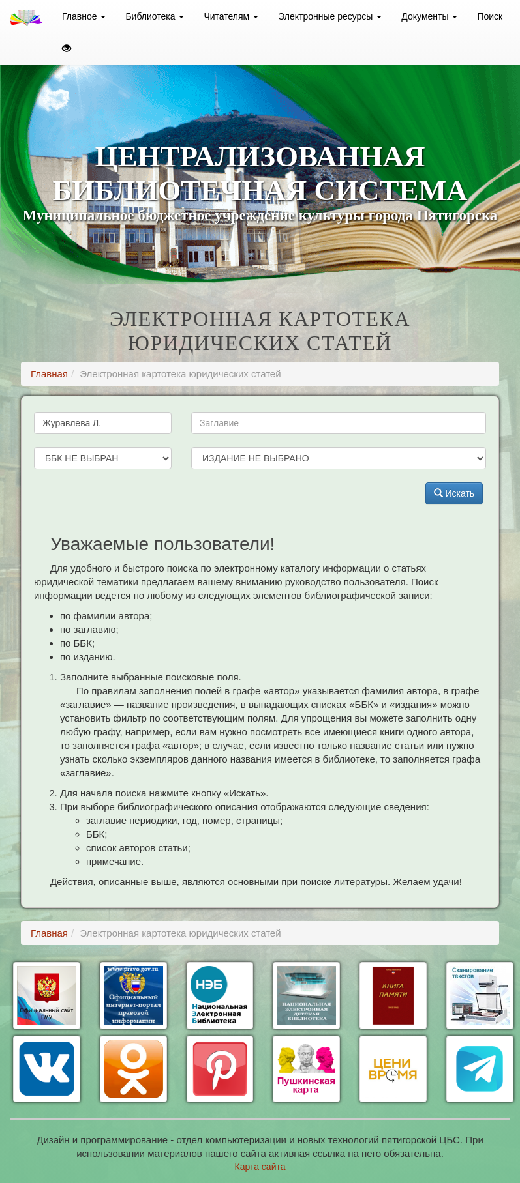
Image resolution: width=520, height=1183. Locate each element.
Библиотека (154, 16)
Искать (454, 493)
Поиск (489, 16)
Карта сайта (260, 1166)
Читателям (231, 16)
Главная (49, 373)
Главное (84, 16)
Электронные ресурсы (330, 16)
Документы (429, 16)
